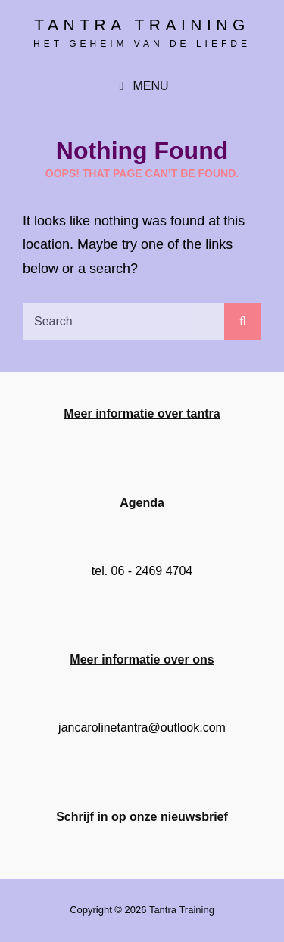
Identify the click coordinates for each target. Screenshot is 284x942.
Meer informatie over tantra (142, 413)
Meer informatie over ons (142, 659)
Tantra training (142, 24)
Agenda (142, 502)
